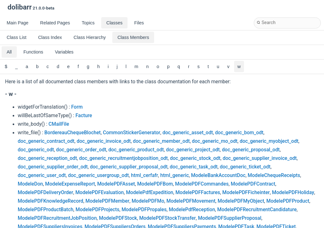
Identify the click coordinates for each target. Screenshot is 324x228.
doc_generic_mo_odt (215, 141)
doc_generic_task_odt (194, 167)
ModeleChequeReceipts (274, 175)
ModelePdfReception (192, 209)
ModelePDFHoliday (293, 192)
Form (77, 107)
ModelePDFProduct (287, 201)
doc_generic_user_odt (42, 175)
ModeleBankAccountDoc (218, 175)
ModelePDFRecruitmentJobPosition (57, 218)
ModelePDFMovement (190, 201)
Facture (83, 115)
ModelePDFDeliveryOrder (45, 192)
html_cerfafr (144, 175)
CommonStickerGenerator (131, 133)
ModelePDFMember (107, 201)
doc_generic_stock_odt (195, 158)
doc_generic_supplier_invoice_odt (260, 158)
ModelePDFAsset (116, 184)
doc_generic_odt (36, 150)
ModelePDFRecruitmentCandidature (257, 209)
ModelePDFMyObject (241, 201)
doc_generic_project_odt (193, 150)
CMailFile (58, 124)
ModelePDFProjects (97, 209)
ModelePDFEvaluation (99, 192)
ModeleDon (30, 184)
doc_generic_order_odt (81, 150)
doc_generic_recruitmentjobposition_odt (123, 158)
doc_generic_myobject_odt (269, 141)
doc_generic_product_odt (136, 150)
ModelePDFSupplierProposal (229, 218)
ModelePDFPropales (144, 209)
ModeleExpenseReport (70, 184)
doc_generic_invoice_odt (104, 141)
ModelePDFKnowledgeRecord (50, 201)
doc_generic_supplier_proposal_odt (128, 167)
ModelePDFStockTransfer (167, 218)
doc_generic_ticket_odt (245, 167)
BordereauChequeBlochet (72, 133)
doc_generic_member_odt (161, 141)
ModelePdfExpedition (149, 192)
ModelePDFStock (118, 218)
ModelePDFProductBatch (45, 209)
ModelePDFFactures (197, 192)
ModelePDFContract (253, 184)
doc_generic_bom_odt (239, 133)
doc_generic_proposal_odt (251, 150)
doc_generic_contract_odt (46, 141)
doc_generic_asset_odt (187, 133)
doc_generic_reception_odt (47, 158)
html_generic (174, 175)
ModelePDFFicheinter (246, 192)
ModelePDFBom (155, 184)
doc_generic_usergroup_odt (98, 175)
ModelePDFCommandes (201, 184)
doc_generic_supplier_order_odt (53, 167)
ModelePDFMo (148, 201)
